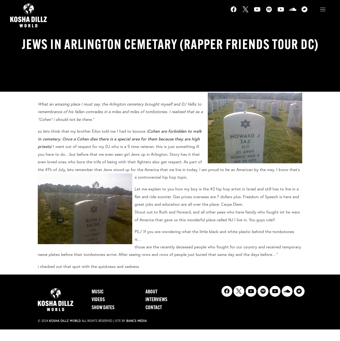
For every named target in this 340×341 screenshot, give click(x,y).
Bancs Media (136, 321)
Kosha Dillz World (65, 321)
